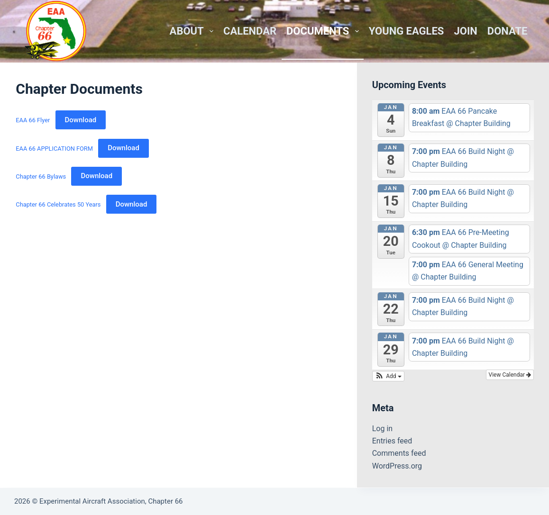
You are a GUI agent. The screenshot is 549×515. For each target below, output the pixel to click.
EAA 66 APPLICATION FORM (54, 148)
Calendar (249, 31)
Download (81, 120)
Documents (324, 31)
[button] (388, 376)
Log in (382, 428)
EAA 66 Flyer (33, 120)
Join (465, 31)
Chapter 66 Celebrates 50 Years (58, 204)
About (194, 31)
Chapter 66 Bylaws (41, 176)
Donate (507, 31)
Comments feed (399, 453)
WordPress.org (397, 465)
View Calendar (510, 374)
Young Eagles (406, 31)
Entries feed (392, 440)
